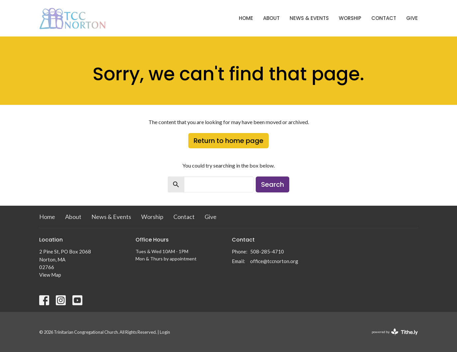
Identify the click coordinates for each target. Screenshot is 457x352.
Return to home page (228, 140)
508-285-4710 (267, 251)
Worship (350, 18)
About (271, 18)
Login (165, 332)
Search (272, 184)
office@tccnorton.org (274, 261)
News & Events (309, 18)
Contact (383, 18)
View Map (50, 275)
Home (246, 18)
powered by (395, 331)
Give (412, 18)
